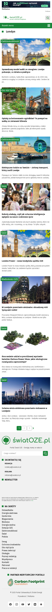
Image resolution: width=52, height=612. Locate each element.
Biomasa (6, 522)
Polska (5, 537)
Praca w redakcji (9, 568)
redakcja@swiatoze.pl (13, 467)
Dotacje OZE (7, 528)
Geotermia (6, 516)
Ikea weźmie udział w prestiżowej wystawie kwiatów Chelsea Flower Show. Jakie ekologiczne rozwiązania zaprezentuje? (24, 359)
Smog (4, 541)
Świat (4, 186)
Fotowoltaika (7, 510)
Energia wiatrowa (9, 513)
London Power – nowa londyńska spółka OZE (22, 261)
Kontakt (5, 562)
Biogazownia (7, 519)
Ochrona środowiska (11, 544)
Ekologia (5, 553)
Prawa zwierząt (8, 550)
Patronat (6, 565)
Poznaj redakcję (9, 556)
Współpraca (7, 559)
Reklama (31, 596)
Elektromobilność (10, 41)
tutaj (32, 500)
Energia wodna (8, 525)
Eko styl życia (8, 90)
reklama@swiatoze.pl (13, 475)
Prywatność (22, 596)
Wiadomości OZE (9, 279)
